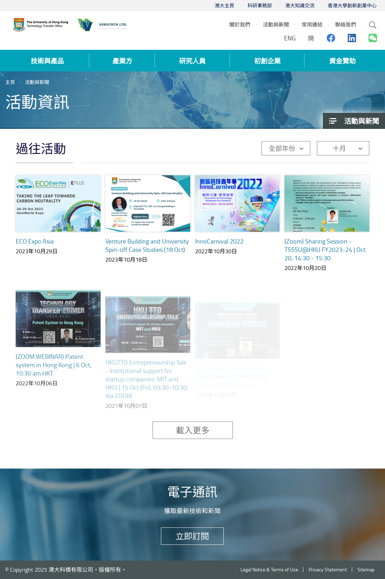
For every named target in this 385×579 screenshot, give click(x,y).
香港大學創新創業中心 (352, 5)
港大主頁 (224, 5)
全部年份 (282, 148)
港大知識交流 (299, 5)
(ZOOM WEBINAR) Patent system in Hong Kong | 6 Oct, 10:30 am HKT (53, 372)
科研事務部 (259, 5)
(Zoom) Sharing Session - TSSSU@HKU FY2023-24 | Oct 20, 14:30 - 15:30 (324, 256)
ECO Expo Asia (35, 241)
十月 (339, 148)
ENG (290, 38)
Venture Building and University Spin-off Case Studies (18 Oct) (147, 245)
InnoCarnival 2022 (219, 242)
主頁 (10, 82)
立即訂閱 (192, 536)
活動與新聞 (37, 82)
